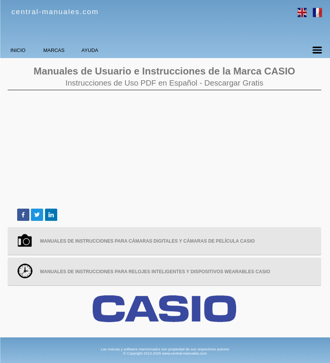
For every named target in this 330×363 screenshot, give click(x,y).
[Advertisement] (164, 149)
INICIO (28, 50)
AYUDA (143, 50)
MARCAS (86, 50)
